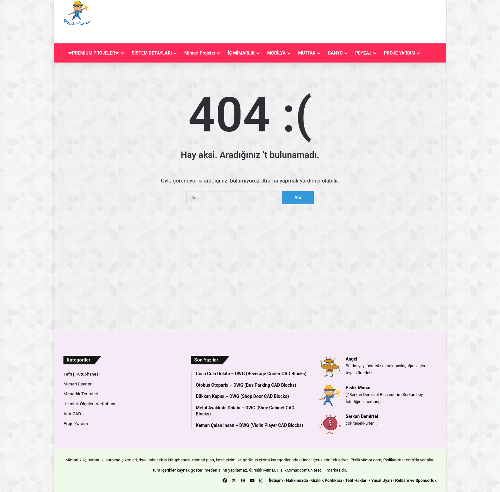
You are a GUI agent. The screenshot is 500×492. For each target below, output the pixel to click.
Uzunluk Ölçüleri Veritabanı (89, 403)
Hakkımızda (297, 480)
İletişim (276, 480)
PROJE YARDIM (399, 53)
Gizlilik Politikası (326, 480)
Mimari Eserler (77, 383)
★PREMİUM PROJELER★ (93, 53)
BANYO (335, 53)
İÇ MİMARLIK (241, 53)
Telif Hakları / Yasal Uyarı (368, 480)
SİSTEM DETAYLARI (152, 53)
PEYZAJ (363, 53)
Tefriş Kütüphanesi (81, 373)
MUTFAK (307, 53)
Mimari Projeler (199, 53)
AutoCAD (72, 413)
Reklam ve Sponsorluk (416, 480)
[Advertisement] (307, 20)
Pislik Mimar (358, 387)
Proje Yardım (75, 423)
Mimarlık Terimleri (80, 393)
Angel (351, 359)
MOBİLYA (276, 53)
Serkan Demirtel (362, 416)
